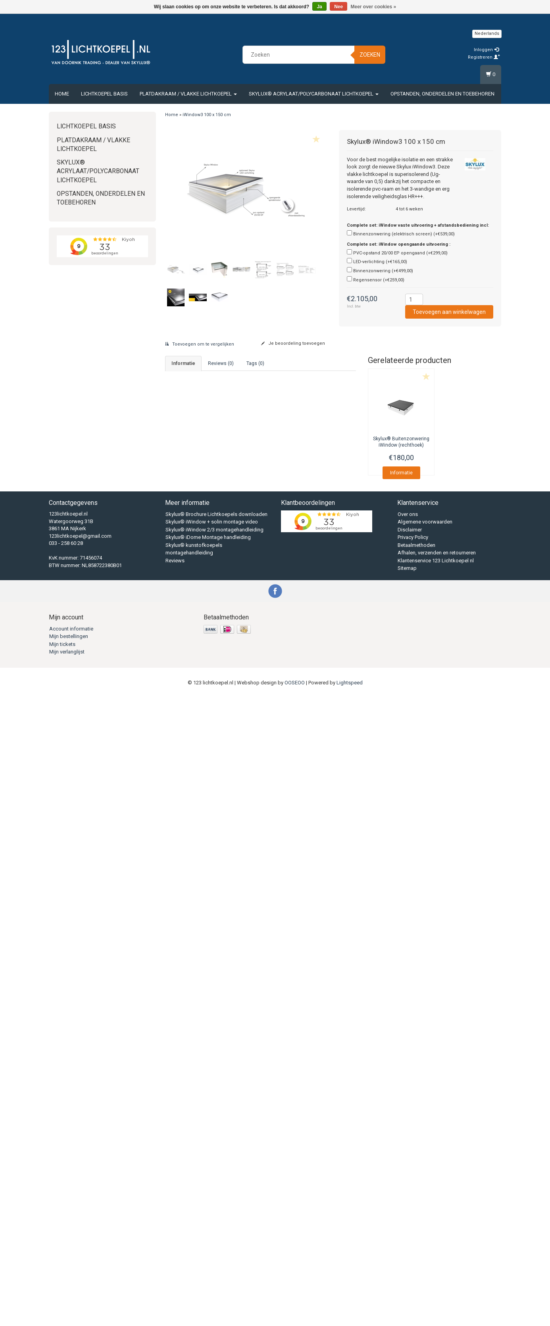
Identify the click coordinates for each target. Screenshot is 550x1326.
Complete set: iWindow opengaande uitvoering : (398, 244)
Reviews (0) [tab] (221, 363)
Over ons (408, 1143)
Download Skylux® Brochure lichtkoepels (219, 454)
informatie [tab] (183, 363)
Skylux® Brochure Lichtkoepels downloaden (216, 1143)
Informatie (401, 473)
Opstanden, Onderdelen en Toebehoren (442, 94)
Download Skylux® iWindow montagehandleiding (228, 466)
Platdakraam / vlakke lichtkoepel (188, 94)
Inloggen (486, 49)
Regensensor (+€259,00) (378, 280)
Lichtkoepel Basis (104, 94)
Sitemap (407, 1197)
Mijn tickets (62, 1273)
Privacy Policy (413, 1166)
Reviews (175, 1189)
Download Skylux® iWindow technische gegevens (229, 477)
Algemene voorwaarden (425, 1151)
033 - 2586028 (215, 393)
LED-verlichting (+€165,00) (380, 261)
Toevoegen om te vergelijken (199, 344)
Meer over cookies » (373, 7)
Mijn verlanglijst (67, 1281)
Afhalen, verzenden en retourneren (437, 1182)
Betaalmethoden (416, 1174)
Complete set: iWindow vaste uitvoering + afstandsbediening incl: (418, 225)
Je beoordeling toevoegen (293, 343)
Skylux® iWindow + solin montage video (211, 1151)
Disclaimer (410, 1159)
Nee (338, 7)
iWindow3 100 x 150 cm (207, 114)
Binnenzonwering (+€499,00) (383, 270)
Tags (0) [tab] (255, 363)
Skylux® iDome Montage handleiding (208, 1166)
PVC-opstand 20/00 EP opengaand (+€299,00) (400, 253)
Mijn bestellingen (68, 1265)
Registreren (484, 57)
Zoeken (370, 55)
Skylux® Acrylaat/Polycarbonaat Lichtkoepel (314, 94)
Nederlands (487, 33)
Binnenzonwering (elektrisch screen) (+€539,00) (404, 234)
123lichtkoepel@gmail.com (80, 1164)
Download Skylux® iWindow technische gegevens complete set (244, 488)
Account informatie (71, 1257)
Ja (319, 7)
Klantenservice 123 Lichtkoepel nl (436, 1189)
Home (62, 94)
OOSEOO (295, 1311)
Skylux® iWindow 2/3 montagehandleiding (214, 1159)
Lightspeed (350, 1311)
